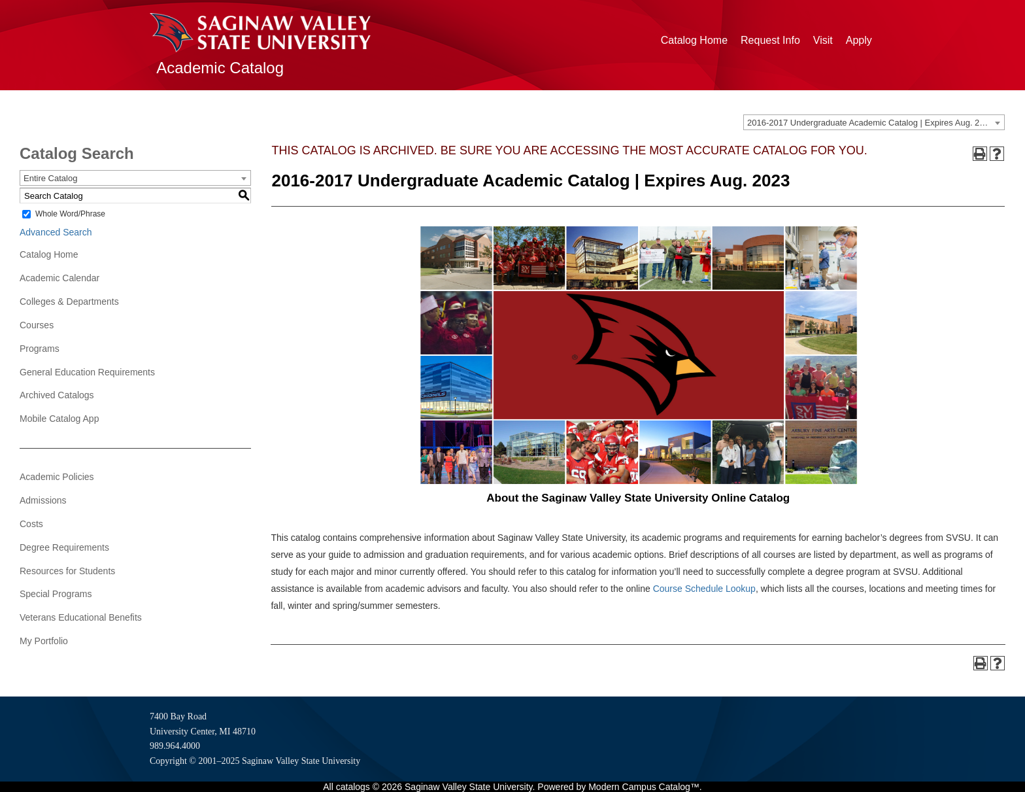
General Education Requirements (87, 372)
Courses (37, 325)
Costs (31, 524)
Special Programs (56, 594)
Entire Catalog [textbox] (50, 178)
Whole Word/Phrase (70, 213)
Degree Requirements (64, 547)
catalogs (353, 787)
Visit (823, 40)
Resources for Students (67, 571)
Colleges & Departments (69, 301)
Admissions (43, 500)
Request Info (770, 40)
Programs (39, 348)
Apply (859, 40)
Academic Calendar (59, 278)
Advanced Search (56, 232)
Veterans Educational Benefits (81, 617)
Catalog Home (694, 40)
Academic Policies (57, 477)
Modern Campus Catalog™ (643, 787)
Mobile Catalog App (59, 418)
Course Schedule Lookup (704, 588)
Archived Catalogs (57, 395)
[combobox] (874, 122)
